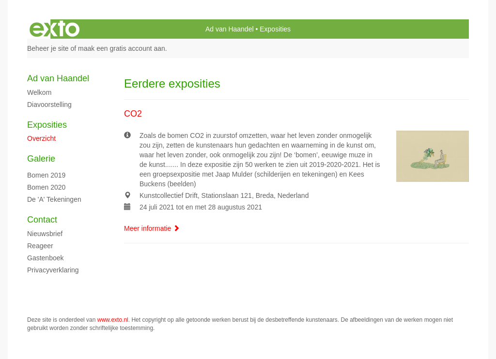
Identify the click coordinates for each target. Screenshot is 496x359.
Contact (42, 219)
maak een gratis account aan (121, 48)
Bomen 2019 (46, 175)
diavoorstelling (49, 104)
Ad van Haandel (229, 29)
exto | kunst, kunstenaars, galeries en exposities (54, 29)
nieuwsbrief (44, 234)
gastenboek (45, 258)
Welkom (39, 92)
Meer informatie (152, 228)
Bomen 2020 (46, 187)
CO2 (133, 114)
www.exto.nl (112, 319)
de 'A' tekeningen (54, 199)
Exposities (47, 125)
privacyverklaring (53, 270)
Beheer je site (48, 48)
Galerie (41, 159)
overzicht (41, 138)
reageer (40, 246)
